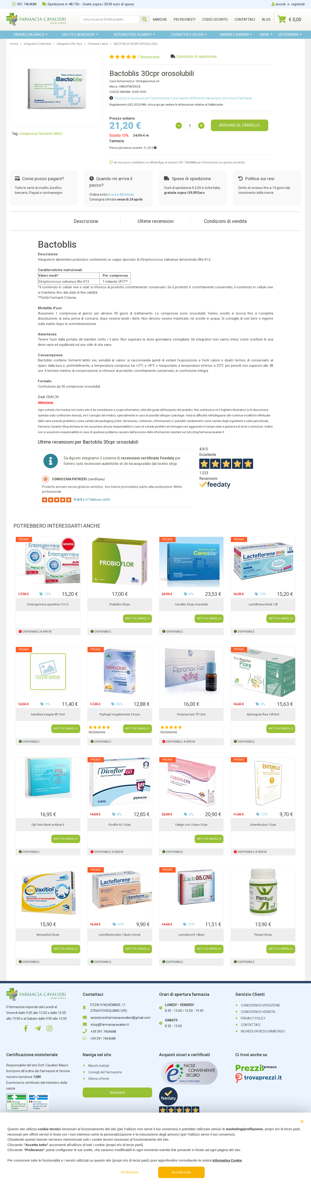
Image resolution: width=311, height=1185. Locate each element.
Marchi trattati (98, 1066)
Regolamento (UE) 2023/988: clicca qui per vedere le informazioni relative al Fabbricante (166, 104)
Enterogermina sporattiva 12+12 (48, 604)
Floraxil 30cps (263, 934)
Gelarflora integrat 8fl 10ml (48, 714)
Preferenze (129, 1172)
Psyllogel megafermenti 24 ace (120, 714)
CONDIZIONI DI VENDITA (258, 1012)
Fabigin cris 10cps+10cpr (191, 824)
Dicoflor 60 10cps (119, 824)
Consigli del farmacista (105, 1072)
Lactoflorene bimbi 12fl (263, 604)
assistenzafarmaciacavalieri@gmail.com (117, 1017)
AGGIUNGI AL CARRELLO (239, 125)
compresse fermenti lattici (40, 133)
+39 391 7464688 (99, 1031)
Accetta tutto (181, 1172)
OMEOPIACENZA (129, 86)
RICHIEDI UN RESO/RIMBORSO (263, 1031)
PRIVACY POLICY (253, 1018)
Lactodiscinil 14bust (191, 934)
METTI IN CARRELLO (137, 618)
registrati (298, 4)
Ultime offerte (98, 1079)
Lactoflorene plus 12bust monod (119, 934)
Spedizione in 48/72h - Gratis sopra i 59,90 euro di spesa (88, 4)
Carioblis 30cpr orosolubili (191, 604)
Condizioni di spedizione (196, 56)
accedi (280, 4)
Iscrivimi (117, 1092)
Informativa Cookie (227, 1160)
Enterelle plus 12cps (263, 824)
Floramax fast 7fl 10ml (191, 714)
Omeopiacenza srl (147, 81)
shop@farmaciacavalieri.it (106, 1024)
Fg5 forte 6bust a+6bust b (48, 824)
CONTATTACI (250, 1025)
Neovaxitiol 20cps (47, 934)
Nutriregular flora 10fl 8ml (263, 714)
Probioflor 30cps (119, 604)
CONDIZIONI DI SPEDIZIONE (260, 1005)
